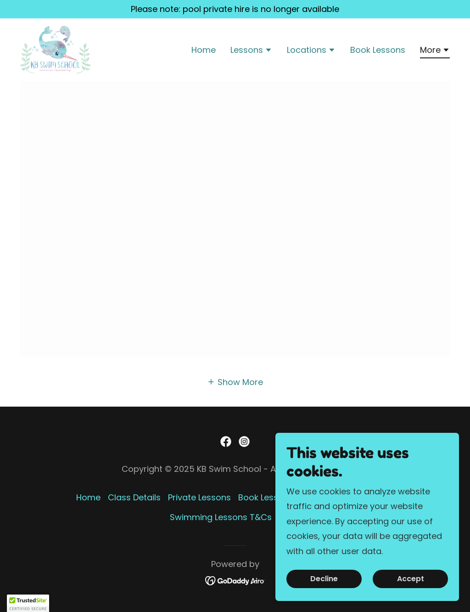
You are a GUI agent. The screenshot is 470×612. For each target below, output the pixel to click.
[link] (55, 49)
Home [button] (88, 497)
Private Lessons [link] (199, 497)
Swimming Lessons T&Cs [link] (221, 517)
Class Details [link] (134, 497)
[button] (251, 51)
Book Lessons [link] (377, 50)
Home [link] (203, 50)
